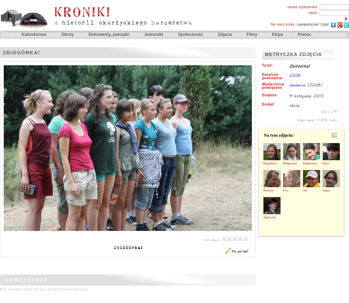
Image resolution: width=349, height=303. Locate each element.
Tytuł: (267, 65)
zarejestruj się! (308, 24)
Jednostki (154, 34)
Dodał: (268, 104)
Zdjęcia (225, 34)
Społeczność (191, 34)
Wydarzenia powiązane (273, 86)
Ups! (325, 24)
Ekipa (277, 34)
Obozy (68, 34)
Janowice (297, 84)
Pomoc (305, 34)
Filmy (252, 34)
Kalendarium (35, 34)
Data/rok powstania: (272, 76)
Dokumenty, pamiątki (110, 34)
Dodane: (270, 95)
